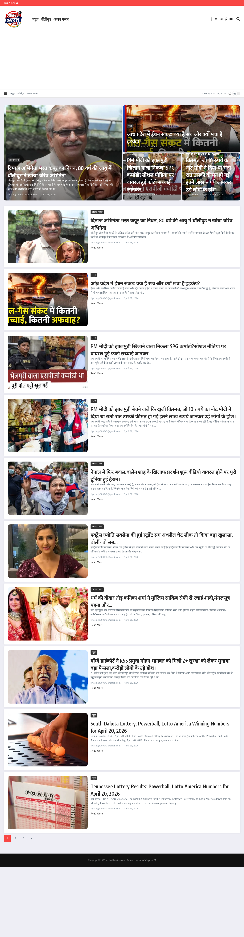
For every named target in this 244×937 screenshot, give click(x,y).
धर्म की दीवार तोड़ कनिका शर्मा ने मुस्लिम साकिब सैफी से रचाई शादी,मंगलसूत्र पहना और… (158, 600)
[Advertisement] (122, 59)
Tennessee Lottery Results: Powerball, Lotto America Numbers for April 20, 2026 (158, 789)
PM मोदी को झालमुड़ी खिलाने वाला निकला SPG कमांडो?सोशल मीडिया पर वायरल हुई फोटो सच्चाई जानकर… (152, 174)
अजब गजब (61, 19)
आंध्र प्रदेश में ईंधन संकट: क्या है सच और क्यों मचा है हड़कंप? (181, 137)
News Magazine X (147, 860)
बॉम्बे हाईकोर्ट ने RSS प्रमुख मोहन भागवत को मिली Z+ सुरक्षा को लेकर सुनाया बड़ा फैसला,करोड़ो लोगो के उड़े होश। (160, 663)
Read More (97, 247)
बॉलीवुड (46, 19)
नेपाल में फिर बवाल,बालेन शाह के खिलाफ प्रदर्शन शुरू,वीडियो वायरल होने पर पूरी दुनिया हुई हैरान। (157, 475)
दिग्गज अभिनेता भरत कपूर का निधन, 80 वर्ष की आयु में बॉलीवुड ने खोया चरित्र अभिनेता (61, 171)
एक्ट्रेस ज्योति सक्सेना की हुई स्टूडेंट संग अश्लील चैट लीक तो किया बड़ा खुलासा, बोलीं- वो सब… (162, 538)
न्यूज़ (35, 19)
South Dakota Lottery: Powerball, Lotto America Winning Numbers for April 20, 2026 (152, 726)
